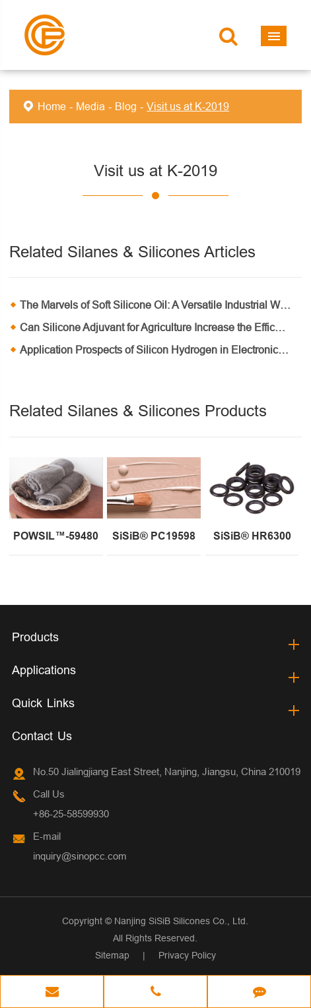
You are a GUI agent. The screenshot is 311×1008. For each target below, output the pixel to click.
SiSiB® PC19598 (153, 536)
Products (35, 637)
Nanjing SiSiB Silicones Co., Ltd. (181, 921)
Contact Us (42, 736)
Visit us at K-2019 (188, 106)
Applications (44, 670)
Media (90, 106)
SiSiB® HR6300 (252, 536)
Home (52, 106)
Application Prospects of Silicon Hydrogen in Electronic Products (161, 350)
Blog (126, 106)
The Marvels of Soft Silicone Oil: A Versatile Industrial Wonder (161, 305)
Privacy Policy (187, 955)
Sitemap (112, 955)
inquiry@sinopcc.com (80, 856)
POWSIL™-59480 (55, 536)
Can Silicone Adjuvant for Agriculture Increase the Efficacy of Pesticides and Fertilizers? (161, 327)
